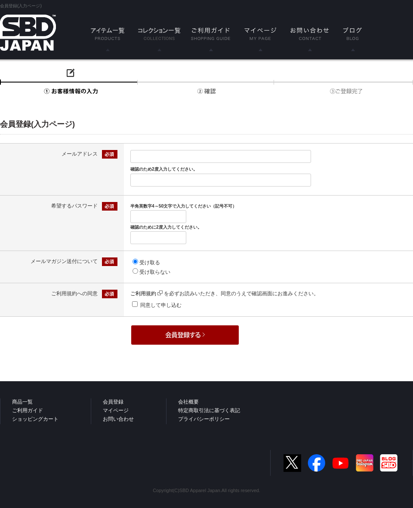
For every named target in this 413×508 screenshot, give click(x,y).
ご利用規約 (146, 294)
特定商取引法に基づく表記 (209, 410)
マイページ (116, 410)
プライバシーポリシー (204, 419)
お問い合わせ (118, 419)
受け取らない (154, 272)
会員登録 (113, 401)
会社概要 (188, 401)
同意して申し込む (161, 305)
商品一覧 (22, 401)
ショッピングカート (35, 419)
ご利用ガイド (27, 410)
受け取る (149, 263)
